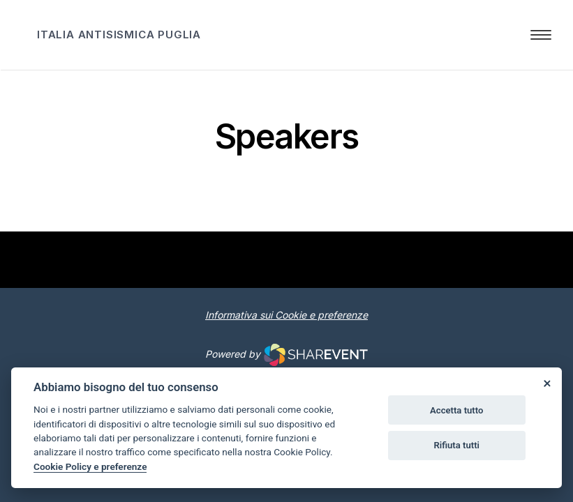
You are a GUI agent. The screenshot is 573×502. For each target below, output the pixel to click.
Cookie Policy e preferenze (90, 466)
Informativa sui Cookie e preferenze (286, 315)
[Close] (546, 383)
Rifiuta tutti (456, 445)
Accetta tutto (456, 410)
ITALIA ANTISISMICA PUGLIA (119, 34)
